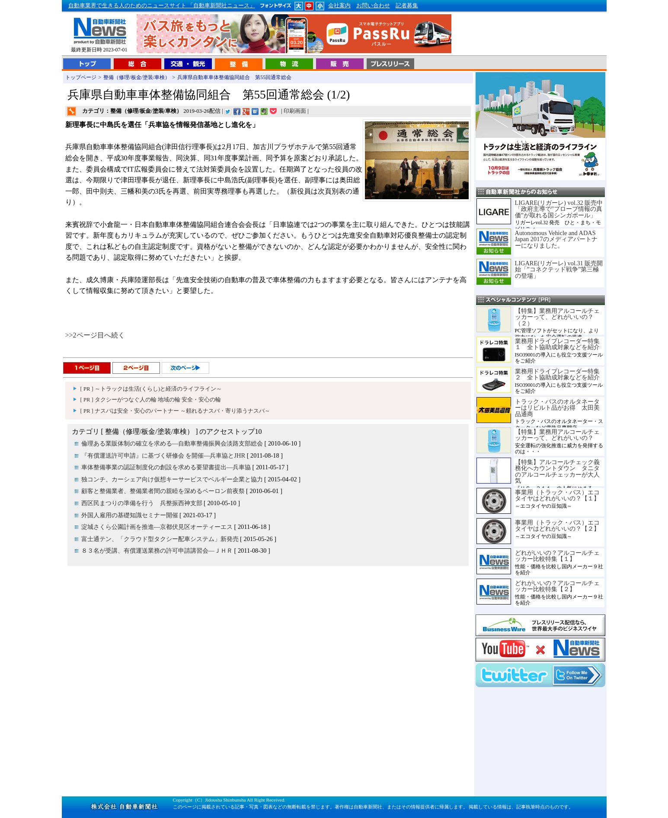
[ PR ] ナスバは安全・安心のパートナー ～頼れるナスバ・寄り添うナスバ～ (175, 411)
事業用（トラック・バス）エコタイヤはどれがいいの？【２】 (557, 525)
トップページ (80, 77)
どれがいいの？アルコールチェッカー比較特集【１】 (557, 555)
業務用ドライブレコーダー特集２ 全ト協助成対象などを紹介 (557, 374)
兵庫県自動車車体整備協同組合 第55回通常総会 (234, 77)
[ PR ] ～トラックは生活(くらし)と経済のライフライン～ (151, 389)
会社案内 (339, 6)
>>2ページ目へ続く (95, 335)
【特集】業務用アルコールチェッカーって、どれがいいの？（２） (557, 317)
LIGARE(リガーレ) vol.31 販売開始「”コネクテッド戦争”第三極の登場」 (559, 269)
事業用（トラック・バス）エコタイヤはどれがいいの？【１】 (557, 495)
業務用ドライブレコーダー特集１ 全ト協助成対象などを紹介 (557, 343)
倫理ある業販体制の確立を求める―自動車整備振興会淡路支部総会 (172, 443)
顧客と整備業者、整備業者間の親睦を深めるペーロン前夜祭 (163, 490)
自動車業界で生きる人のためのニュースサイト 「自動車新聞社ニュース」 (161, 6)
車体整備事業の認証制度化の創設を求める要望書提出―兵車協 (166, 467)
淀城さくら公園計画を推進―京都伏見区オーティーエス (157, 526)
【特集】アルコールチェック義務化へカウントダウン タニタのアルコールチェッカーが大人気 (557, 471)
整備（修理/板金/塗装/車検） (136, 77)
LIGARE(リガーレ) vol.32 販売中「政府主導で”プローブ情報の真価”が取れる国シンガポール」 (559, 209)
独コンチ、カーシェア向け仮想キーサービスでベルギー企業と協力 (172, 479)
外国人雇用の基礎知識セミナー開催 (129, 515)
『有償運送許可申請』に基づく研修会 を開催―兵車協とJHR (163, 455)
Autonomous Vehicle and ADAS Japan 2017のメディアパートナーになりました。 (556, 239)
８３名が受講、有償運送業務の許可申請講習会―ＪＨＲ (157, 550)
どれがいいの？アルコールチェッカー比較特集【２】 (557, 585)
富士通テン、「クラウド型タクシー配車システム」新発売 (160, 538)
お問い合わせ (373, 6)
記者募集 (407, 6)
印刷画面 (295, 111)
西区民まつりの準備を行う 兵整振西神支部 (141, 503)
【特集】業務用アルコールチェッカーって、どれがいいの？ (557, 434)
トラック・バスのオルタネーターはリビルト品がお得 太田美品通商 (557, 407)
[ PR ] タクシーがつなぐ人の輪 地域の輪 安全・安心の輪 (150, 400)
